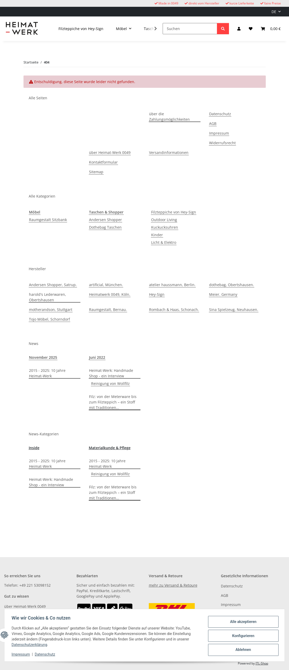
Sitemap (96, 171)
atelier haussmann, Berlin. (172, 284)
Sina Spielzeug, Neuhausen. (233, 309)
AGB (212, 123)
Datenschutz (46, 654)
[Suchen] (190, 28)
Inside (34, 447)
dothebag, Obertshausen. (231, 284)
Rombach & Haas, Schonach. (174, 309)
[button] (239, 29)
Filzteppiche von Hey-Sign (173, 212)
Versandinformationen (168, 152)
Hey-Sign (156, 294)
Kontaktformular (103, 162)
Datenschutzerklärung (30, 645)
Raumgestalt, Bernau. (108, 309)
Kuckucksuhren (164, 227)
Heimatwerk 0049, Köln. (109, 294)
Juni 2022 (97, 357)
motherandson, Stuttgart (50, 309)
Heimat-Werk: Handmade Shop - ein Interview (111, 373)
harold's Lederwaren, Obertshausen (47, 297)
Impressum (22, 654)
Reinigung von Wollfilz (110, 383)
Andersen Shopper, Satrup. (53, 284)
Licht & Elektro (163, 242)
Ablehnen (242, 649)
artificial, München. (106, 284)
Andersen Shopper (105, 219)
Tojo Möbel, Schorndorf (49, 319)
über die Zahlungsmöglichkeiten (169, 116)
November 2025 (43, 357)
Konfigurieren (242, 636)
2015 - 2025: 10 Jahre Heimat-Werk (47, 373)
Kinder (157, 234)
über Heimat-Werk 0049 (110, 152)
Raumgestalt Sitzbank (48, 219)
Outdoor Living (164, 219)
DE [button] (274, 11)
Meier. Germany (223, 294)
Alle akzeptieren (242, 622)
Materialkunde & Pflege (110, 447)
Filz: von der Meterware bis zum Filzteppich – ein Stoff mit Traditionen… (113, 402)
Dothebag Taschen (105, 227)
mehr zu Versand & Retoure (173, 585)
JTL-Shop (262, 663)
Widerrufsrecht (222, 142)
